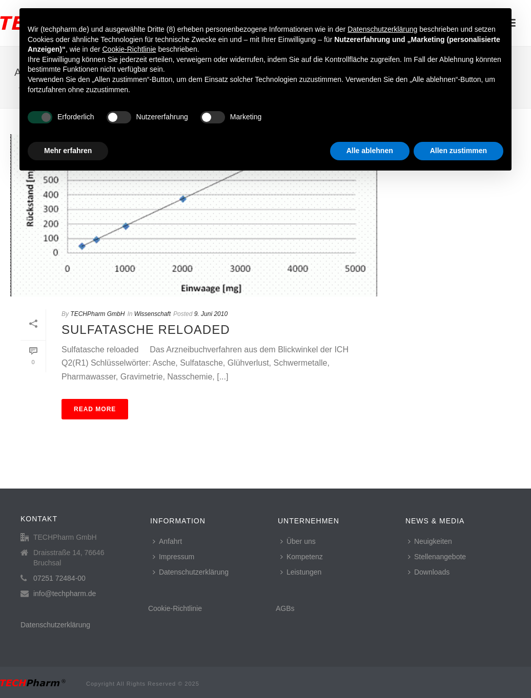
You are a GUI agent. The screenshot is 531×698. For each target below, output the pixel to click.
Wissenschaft (152, 314)
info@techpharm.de (64, 593)
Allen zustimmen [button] (458, 150)
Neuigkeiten (430, 541)
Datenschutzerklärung (55, 625)
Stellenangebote (437, 557)
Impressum (173, 557)
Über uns (298, 541)
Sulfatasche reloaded (146, 329)
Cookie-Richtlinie (175, 608)
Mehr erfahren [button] (68, 150)
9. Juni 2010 (211, 314)
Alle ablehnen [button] (369, 150)
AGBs (285, 608)
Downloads (429, 572)
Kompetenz (301, 557)
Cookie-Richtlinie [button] (129, 49)
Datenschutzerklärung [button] (382, 29)
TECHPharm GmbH (97, 314)
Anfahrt (167, 541)
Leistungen (301, 572)
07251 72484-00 (59, 578)
